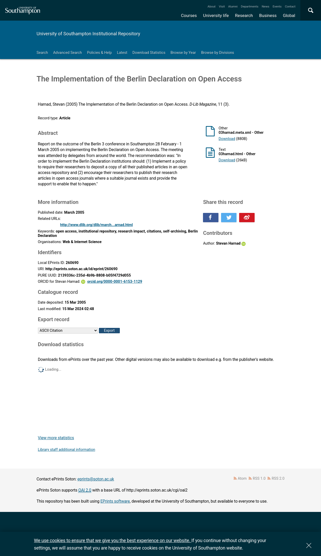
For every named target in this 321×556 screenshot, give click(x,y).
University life (216, 15)
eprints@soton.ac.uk (95, 479)
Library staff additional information (66, 449)
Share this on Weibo (247, 217)
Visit (222, 6)
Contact (290, 6)
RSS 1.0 (259, 478)
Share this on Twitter (229, 217)
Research (244, 15)
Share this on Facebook (210, 217)
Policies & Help (99, 53)
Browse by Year (183, 53)
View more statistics (56, 437)
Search (42, 53)
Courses (189, 15)
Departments (250, 6)
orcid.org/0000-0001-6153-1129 (114, 281)
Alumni (232, 6)
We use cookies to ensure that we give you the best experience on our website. (112, 540)
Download (226, 139)
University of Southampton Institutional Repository (88, 33)
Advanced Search (67, 53)
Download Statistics (149, 53)
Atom (242, 478)
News (265, 6)
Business (268, 15)
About (212, 6)
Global (289, 15)
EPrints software (115, 501)
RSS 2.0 (278, 478)
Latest (122, 53)
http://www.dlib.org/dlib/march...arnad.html (96, 225)
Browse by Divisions (217, 53)
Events (277, 6)
